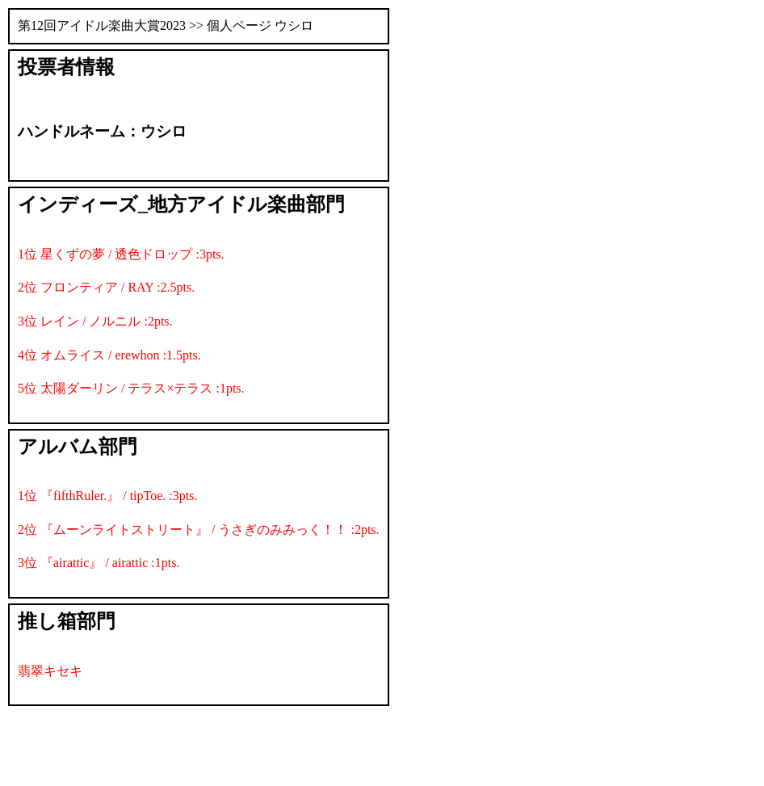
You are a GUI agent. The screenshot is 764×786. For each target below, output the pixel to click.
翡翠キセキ (50, 671)
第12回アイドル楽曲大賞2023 (102, 25)
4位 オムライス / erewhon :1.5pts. (109, 355)
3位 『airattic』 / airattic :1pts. (98, 563)
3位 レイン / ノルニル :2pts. (95, 321)
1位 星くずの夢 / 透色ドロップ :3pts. (121, 254)
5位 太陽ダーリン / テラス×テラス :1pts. (131, 388)
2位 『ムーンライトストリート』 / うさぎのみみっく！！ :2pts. (199, 529)
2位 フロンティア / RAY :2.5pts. (106, 287)
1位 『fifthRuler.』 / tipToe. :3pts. (107, 495)
